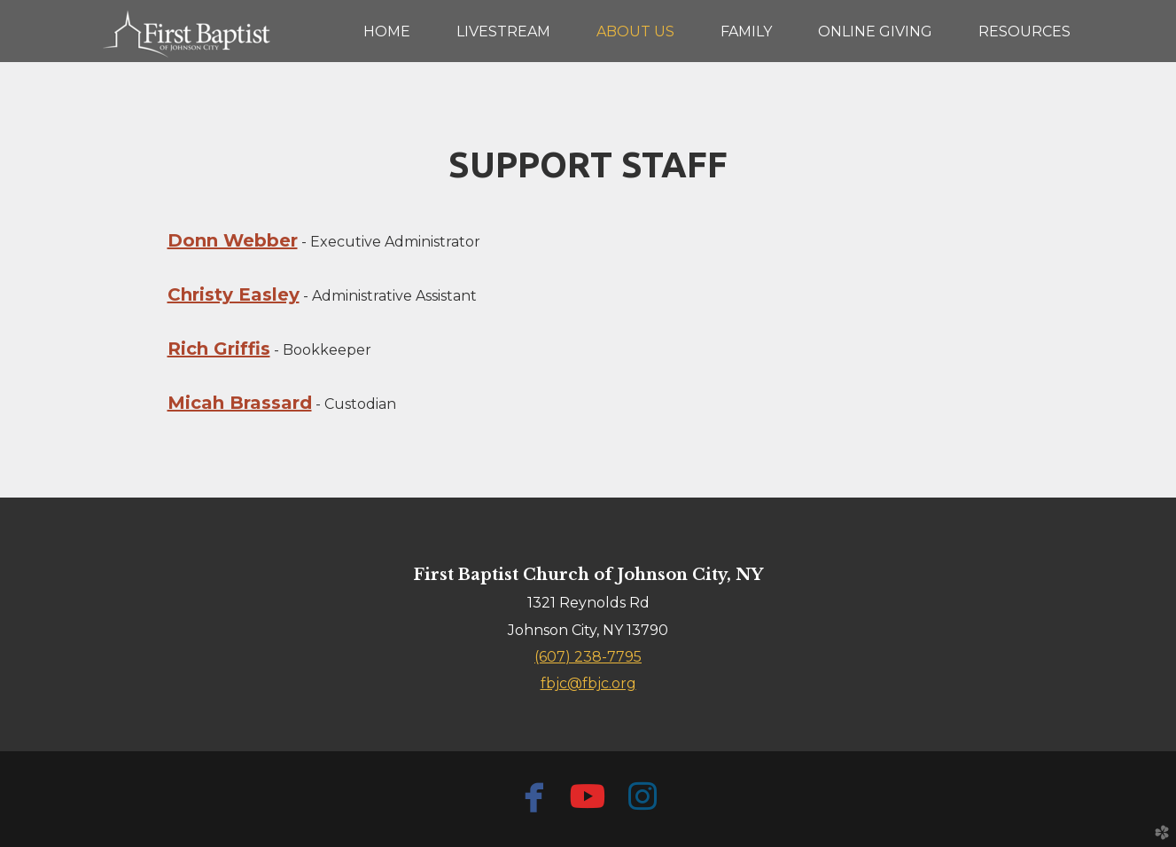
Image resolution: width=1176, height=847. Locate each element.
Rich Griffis (218, 348)
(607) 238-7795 (588, 656)
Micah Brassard (239, 402)
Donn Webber (232, 240)
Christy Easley (233, 294)
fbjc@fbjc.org (588, 683)
